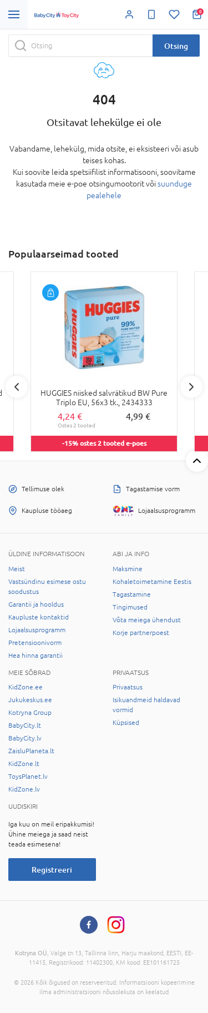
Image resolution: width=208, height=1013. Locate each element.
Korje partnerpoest (141, 633)
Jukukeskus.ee (30, 700)
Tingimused (130, 607)
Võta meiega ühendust (147, 620)
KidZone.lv (24, 789)
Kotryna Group (30, 713)
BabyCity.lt (24, 725)
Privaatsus (128, 687)
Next (191, 387)
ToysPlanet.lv (28, 776)
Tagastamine (132, 594)
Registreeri (52, 869)
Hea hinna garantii (35, 655)
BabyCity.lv (25, 738)
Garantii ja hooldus (36, 604)
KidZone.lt (23, 764)
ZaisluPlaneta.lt (31, 751)
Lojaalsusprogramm (36, 630)
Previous (17, 387)
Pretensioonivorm (35, 643)
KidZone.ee (25, 687)
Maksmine (128, 569)
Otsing (176, 46)
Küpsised (126, 723)
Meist (16, 569)
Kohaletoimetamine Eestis (152, 582)
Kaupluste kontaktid (38, 617)
